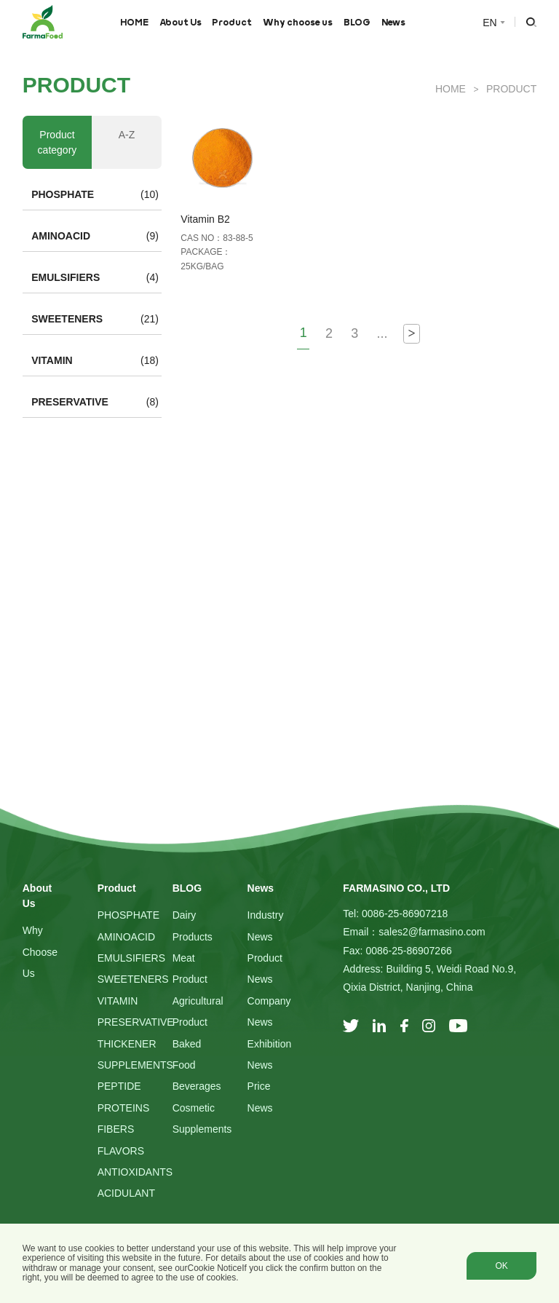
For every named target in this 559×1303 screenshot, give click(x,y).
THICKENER (127, 1044)
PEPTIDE (119, 1086)
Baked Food (187, 1054)
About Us (180, 22)
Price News (260, 1096)
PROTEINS (124, 1108)
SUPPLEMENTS (135, 1065)
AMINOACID (60, 236)
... (381, 333)
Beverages (197, 1086)
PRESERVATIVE (69, 402)
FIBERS (116, 1129)
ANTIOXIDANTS (135, 1172)
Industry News (265, 925)
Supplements (202, 1129)
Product (232, 22)
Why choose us (298, 22)
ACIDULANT (126, 1193)
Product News (264, 968)
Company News (269, 1011)
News (393, 22)
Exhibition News (269, 1054)
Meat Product (190, 968)
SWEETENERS (67, 319)
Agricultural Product (198, 1011)
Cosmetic (194, 1108)
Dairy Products (193, 925)
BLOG (357, 22)
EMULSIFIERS (65, 277)
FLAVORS (121, 1151)
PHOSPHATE (62, 194)
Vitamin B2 (205, 219)
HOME (134, 22)
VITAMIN (52, 360)
